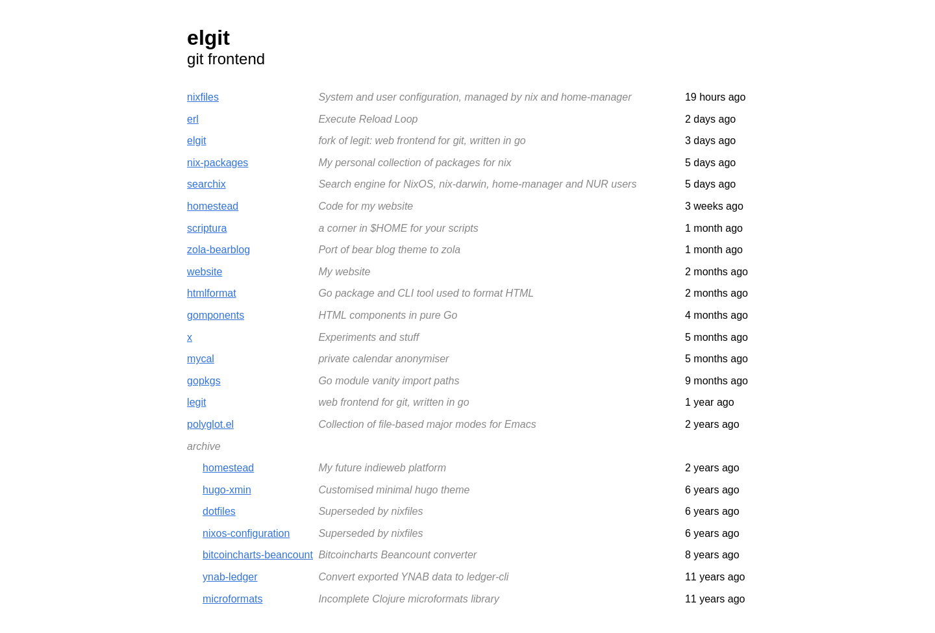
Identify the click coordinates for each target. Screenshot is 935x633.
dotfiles (219, 511)
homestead (212, 206)
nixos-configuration (246, 533)
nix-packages (217, 162)
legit (196, 402)
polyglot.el (210, 424)
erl (193, 119)
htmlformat (211, 293)
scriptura (207, 228)
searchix (206, 184)
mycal (200, 358)
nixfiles (203, 97)
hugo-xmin (227, 489)
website (204, 271)
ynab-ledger (230, 576)
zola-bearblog (218, 249)
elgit (196, 140)
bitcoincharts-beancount (258, 554)
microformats (232, 598)
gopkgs (204, 380)
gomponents (215, 315)
